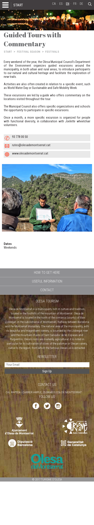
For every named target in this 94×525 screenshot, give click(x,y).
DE (81, 4)
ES (61, 4)
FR (74, 4)
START (18, 5)
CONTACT (47, 290)
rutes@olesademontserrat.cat (31, 145)
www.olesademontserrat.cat (30, 153)
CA (54, 4)
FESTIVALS (52, 51)
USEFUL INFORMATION (47, 281)
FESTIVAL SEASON (28, 51)
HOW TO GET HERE (47, 272)
